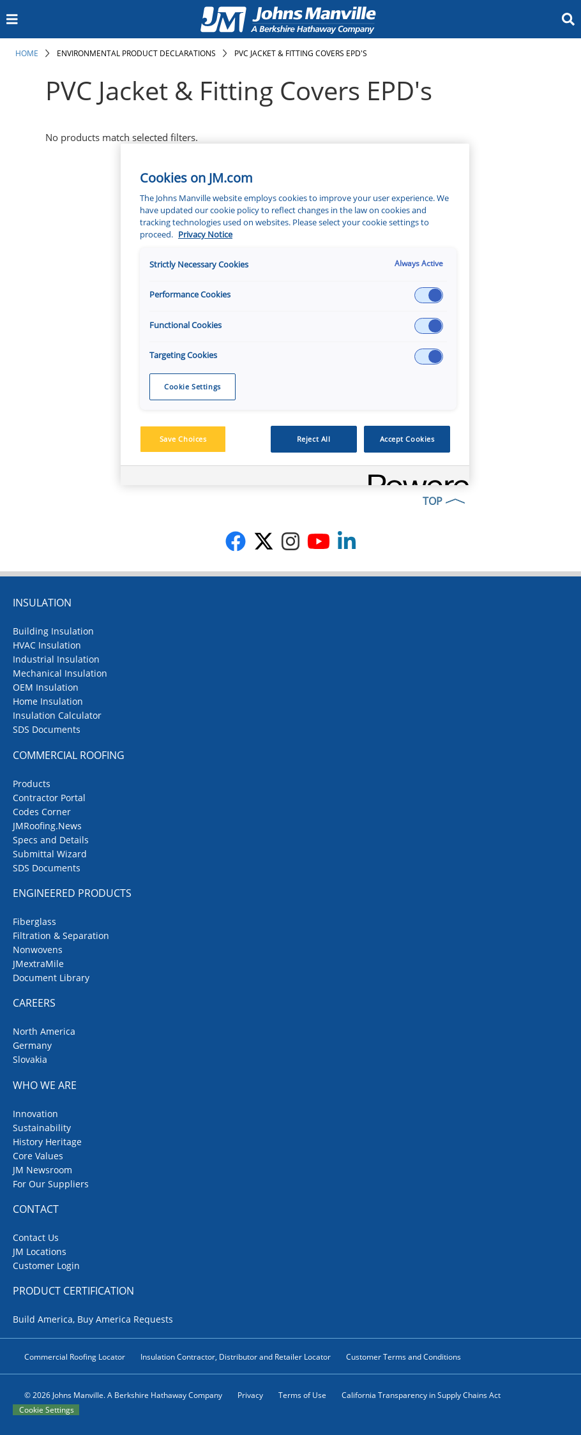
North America (44, 1031)
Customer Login (46, 1265)
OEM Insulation (46, 687)
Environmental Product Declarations (136, 53)
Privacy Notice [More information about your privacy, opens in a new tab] (205, 234)
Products (31, 784)
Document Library (51, 978)
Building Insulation (53, 631)
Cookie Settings (46, 1409)
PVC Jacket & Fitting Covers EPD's (300, 53)
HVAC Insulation (47, 645)
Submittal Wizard (50, 854)
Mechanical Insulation (60, 673)
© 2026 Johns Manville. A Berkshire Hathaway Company (123, 1395)
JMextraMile (38, 964)
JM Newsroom (42, 1170)
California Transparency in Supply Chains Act (421, 1395)
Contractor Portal (49, 798)
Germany (32, 1045)
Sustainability (42, 1128)
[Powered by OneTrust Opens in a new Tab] (414, 477)
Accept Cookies (407, 439)
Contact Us (36, 1237)
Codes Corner (42, 812)
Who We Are (45, 1085)
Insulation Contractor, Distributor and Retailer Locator (235, 1356)
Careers (34, 1003)
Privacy (250, 1395)
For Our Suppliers (51, 1184)
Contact (36, 1209)
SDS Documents (46, 729)
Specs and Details (51, 840)
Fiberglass (34, 921)
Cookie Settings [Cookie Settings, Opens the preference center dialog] (192, 386)
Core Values (38, 1156)
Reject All (314, 439)
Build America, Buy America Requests (93, 1319)
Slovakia (30, 1059)
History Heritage (47, 1142)
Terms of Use (302, 1395)
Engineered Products (72, 893)
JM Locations (39, 1251)
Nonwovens (38, 949)
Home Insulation (48, 701)
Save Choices (183, 439)
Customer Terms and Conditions (403, 1356)
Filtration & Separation (61, 935)
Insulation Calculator (57, 715)
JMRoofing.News (47, 826)
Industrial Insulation (56, 659)
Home (26, 53)
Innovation (35, 1114)
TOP (432, 501)
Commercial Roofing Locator (74, 1356)
